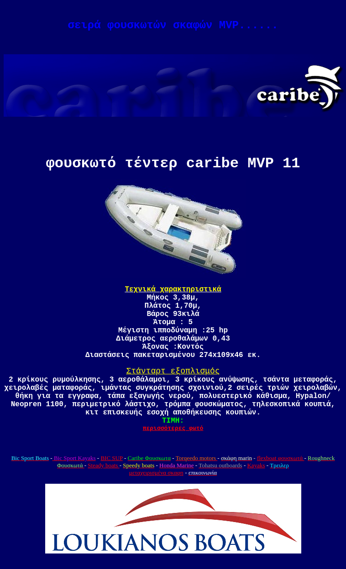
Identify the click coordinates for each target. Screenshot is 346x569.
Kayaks (256, 465)
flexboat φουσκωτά (280, 458)
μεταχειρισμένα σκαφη (156, 472)
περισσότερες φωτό (173, 428)
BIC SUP (111, 458)
